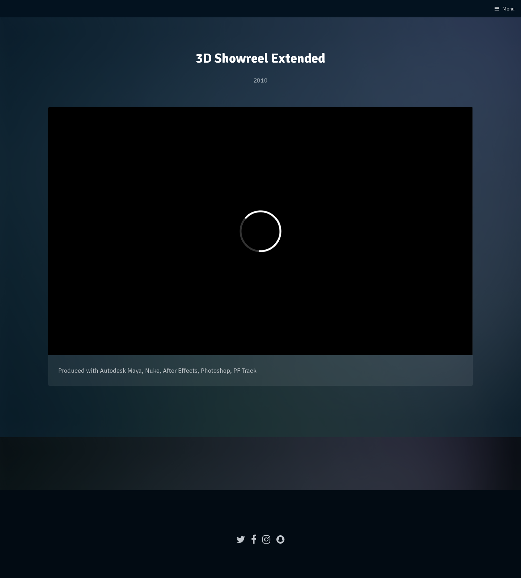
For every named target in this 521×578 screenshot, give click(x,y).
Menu (508, 8)
